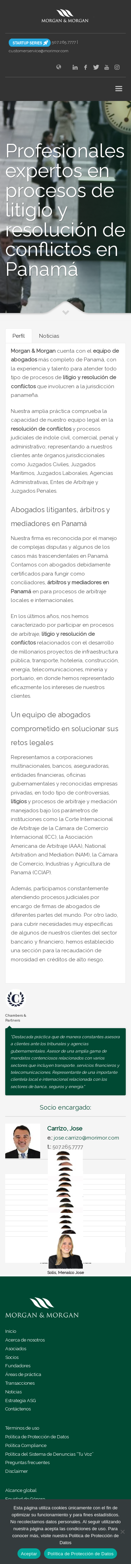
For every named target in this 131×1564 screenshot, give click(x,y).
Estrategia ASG (20, 1400)
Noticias (13, 1391)
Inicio (10, 1331)
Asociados (15, 1348)
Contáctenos (18, 1408)
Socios (12, 1357)
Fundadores (17, 1365)
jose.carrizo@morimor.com (86, 1138)
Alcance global (21, 1490)
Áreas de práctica (23, 1374)
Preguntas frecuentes (27, 1462)
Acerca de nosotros (25, 1340)
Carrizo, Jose (64, 1128)
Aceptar (29, 1553)
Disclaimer (16, 1471)
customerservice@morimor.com (38, 50)
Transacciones (20, 1383)
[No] (122, 1531)
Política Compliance (25, 1445)
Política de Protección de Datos (37, 1436)
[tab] (18, 335)
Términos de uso (22, 1428)
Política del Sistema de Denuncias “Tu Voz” (49, 1454)
